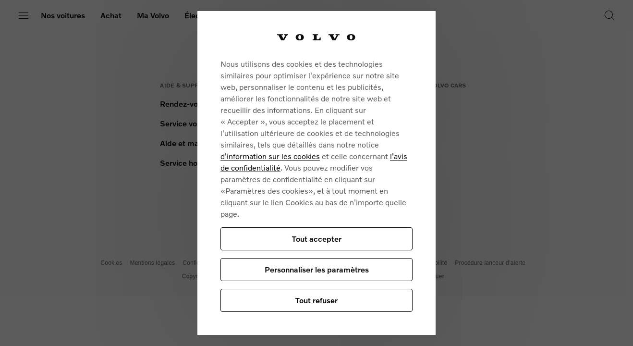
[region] (316, 173)
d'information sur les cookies (270, 156)
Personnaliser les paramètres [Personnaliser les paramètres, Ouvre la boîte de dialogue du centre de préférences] (317, 269)
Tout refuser (316, 300)
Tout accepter (316, 238)
